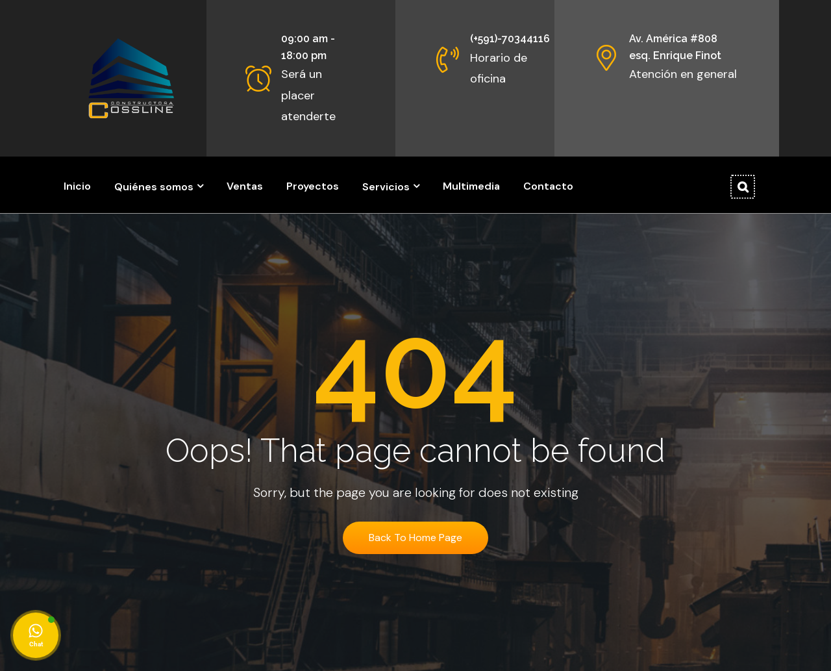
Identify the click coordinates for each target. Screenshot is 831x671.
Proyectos (312, 186)
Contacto (548, 186)
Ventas (245, 186)
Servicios (386, 187)
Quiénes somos (153, 187)
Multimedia (471, 186)
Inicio (77, 186)
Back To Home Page (415, 537)
